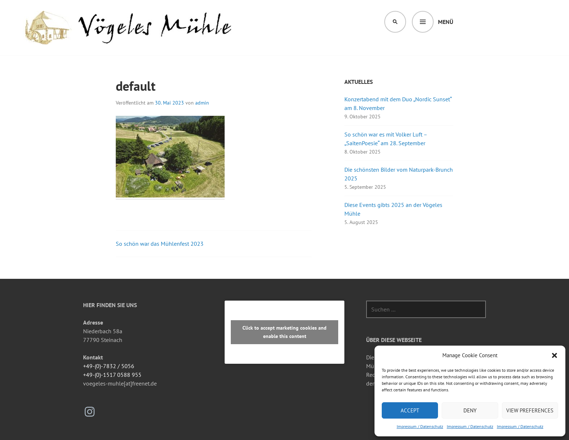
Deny (469, 410)
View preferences (529, 410)
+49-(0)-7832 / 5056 (108, 366)
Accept (410, 410)
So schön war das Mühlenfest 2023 (160, 243)
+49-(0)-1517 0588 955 (112, 374)
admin (202, 102)
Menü (445, 21)
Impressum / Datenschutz (420, 426)
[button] (554, 355)
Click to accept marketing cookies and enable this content (284, 332)
